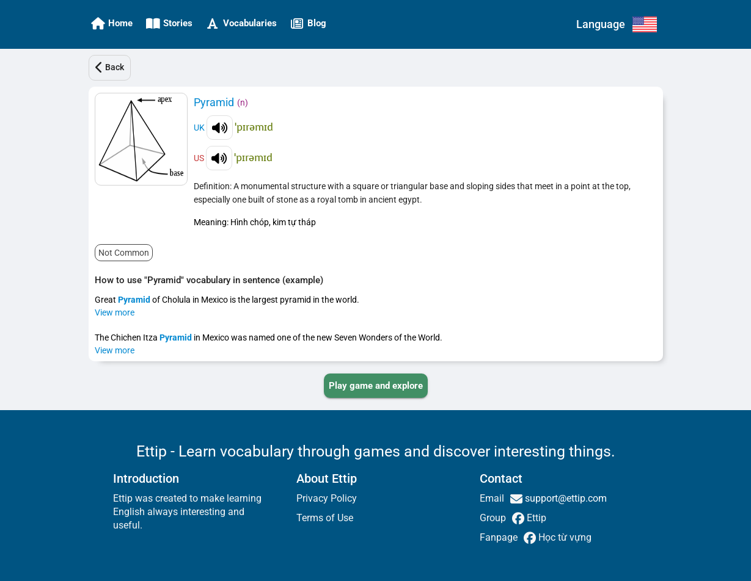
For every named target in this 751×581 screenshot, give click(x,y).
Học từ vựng (564, 537)
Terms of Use (324, 518)
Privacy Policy (326, 498)
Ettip (535, 518)
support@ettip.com (564, 498)
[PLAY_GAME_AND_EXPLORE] (376, 386)
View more (114, 312)
